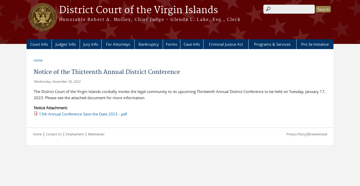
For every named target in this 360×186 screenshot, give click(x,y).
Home (38, 60)
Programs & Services (272, 44)
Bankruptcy (148, 44)
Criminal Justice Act (226, 44)
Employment (75, 134)
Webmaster (96, 134)
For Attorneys (118, 44)
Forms (171, 44)
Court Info (39, 44)
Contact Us (54, 134)
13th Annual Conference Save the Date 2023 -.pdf (83, 114)
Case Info (192, 44)
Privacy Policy (296, 134)
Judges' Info (65, 44)
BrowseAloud (317, 134)
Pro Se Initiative (315, 44)
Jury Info (90, 44)
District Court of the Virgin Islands (138, 10)
